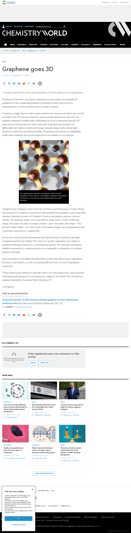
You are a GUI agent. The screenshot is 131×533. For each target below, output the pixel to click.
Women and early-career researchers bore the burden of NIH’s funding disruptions (71, 451)
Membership (124, 2)
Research (7, 402)
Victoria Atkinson (16, 458)
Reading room (33, 51)
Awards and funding (72, 517)
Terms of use (41, 506)
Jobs (24, 51)
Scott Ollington (12, 75)
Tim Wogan (12, 417)
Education (114, 2)
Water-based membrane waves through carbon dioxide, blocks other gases (43, 450)
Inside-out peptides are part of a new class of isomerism (13, 450)
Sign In (9, 26)
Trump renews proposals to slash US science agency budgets (72, 407)
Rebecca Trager (43, 415)
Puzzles (42, 51)
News (4, 62)
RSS (53, 490)
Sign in (33, 363)
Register (18, 26)
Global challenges (90, 517)
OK (18, 518)
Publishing (105, 2)
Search (65, 26)
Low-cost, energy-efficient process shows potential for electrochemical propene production (15, 408)
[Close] (32, 489)
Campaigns (56, 517)
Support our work (108, 517)
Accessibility (53, 506)
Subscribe (29, 26)
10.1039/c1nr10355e (22, 307)
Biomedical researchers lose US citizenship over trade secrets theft (44, 407)
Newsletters (15, 51)
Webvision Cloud (124, 531)
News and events (42, 517)
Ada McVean (41, 458)
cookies (97, 526)
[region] (18, 508)
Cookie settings (19, 524)
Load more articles (44, 473)
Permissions (65, 506)
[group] (122, 44)
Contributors (43, 490)
